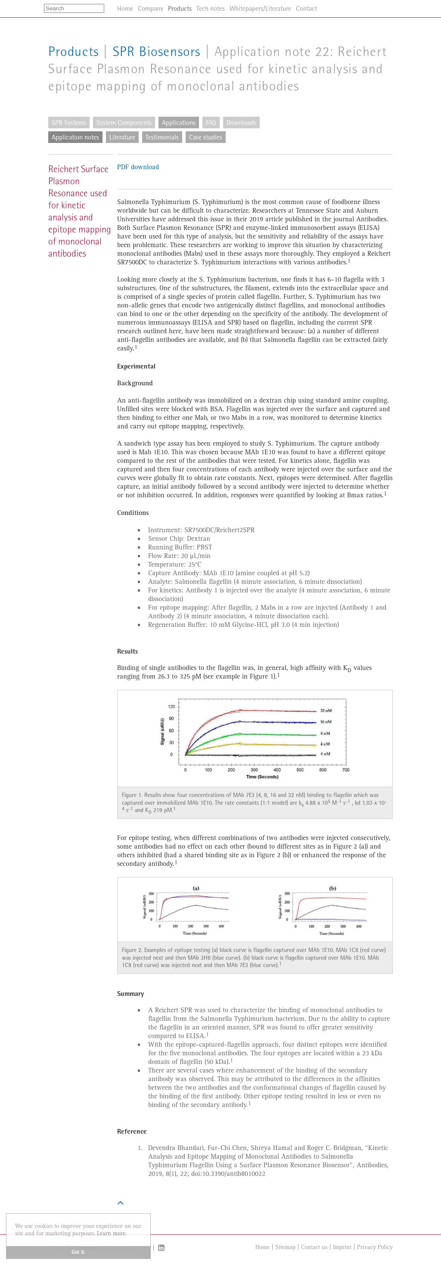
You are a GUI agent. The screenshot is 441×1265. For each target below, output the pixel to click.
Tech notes (210, 8)
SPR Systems (69, 122)
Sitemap (285, 1247)
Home (262, 1247)
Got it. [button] (78, 1252)
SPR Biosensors (157, 51)
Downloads (241, 122)
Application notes (75, 137)
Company (150, 8)
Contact (306, 8)
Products (73, 51)
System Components (124, 122)
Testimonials (162, 137)
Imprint (342, 1247)
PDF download (138, 167)
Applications (179, 122)
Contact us (314, 1247)
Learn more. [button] (112, 1233)
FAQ (211, 122)
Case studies (205, 137)
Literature (122, 137)
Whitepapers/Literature (260, 8)
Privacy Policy (375, 1247)
